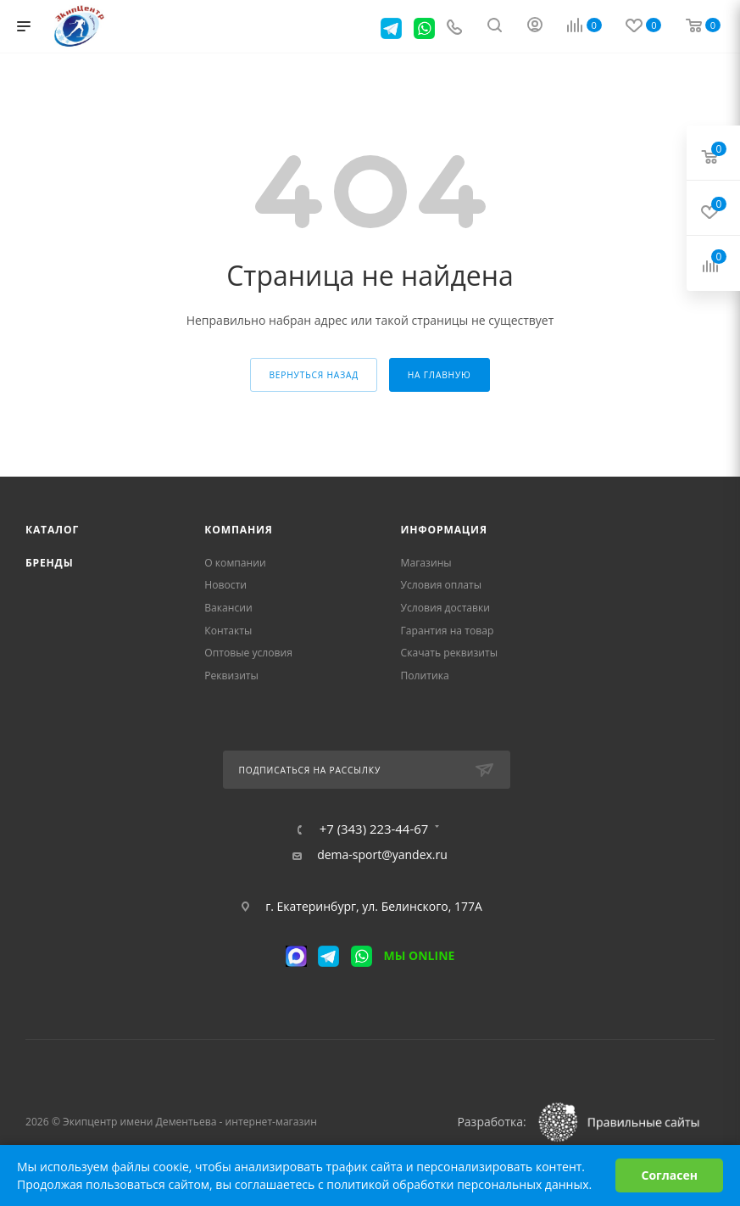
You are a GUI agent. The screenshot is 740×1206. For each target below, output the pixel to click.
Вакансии (228, 607)
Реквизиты (231, 675)
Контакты (228, 630)
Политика (425, 675)
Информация (444, 529)
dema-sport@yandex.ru (382, 855)
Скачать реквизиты (449, 652)
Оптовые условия (248, 652)
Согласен (669, 1175)
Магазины (426, 563)
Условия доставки (446, 607)
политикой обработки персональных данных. (459, 1184)
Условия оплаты (441, 585)
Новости (225, 585)
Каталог (52, 529)
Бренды (49, 563)
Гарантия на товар (447, 630)
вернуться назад (314, 375)
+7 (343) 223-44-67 (374, 829)
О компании (234, 563)
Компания (238, 529)
